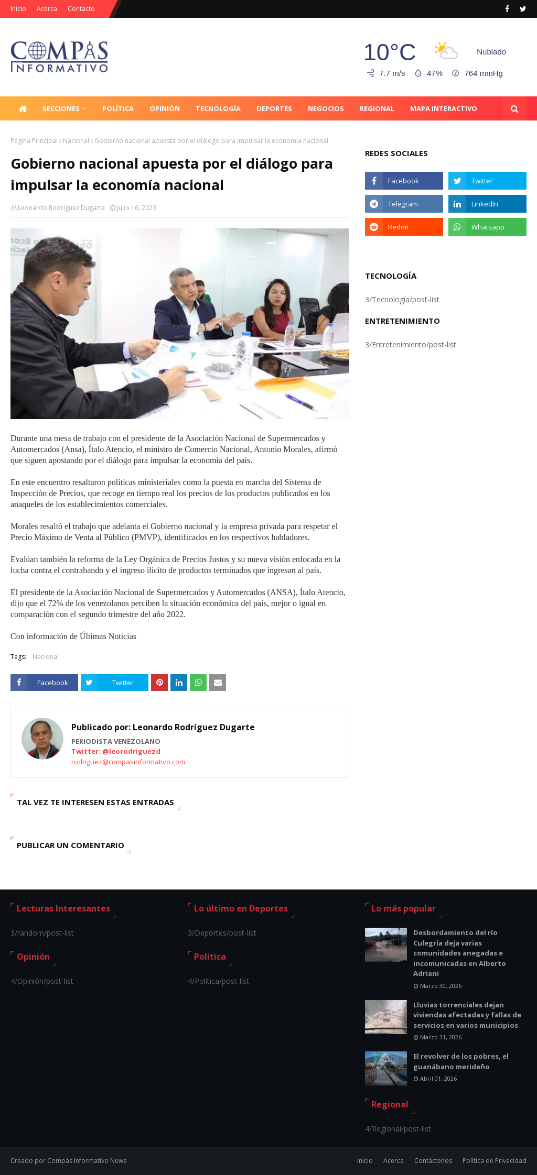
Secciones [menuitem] (61, 108)
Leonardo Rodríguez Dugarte (61, 207)
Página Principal (34, 140)
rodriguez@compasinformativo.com (128, 761)
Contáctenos (433, 1160)
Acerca (47, 8)
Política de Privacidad (495, 1160)
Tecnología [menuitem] (218, 108)
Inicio (18, 8)
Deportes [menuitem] (274, 108)
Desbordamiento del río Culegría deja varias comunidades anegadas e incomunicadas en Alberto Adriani (459, 953)
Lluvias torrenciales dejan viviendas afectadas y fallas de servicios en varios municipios (467, 1015)
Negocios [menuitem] (326, 108)
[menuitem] (22, 108)
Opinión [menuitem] (164, 108)
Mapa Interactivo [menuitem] (443, 108)
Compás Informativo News (86, 1160)
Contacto (81, 8)
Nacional (76, 140)
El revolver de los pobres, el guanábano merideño (461, 1061)
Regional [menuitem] (377, 108)
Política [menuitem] (118, 108)
